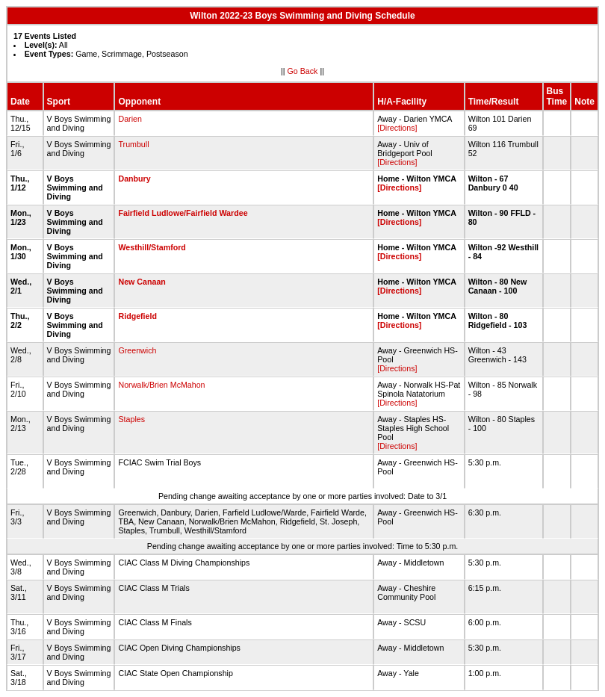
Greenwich (137, 350)
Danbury (134, 178)
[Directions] (397, 127)
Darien (129, 118)
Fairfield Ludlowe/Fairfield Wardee (182, 212)
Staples (131, 419)
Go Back (303, 70)
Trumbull (133, 144)
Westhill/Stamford (151, 247)
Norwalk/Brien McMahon (161, 384)
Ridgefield (137, 316)
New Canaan (141, 281)
